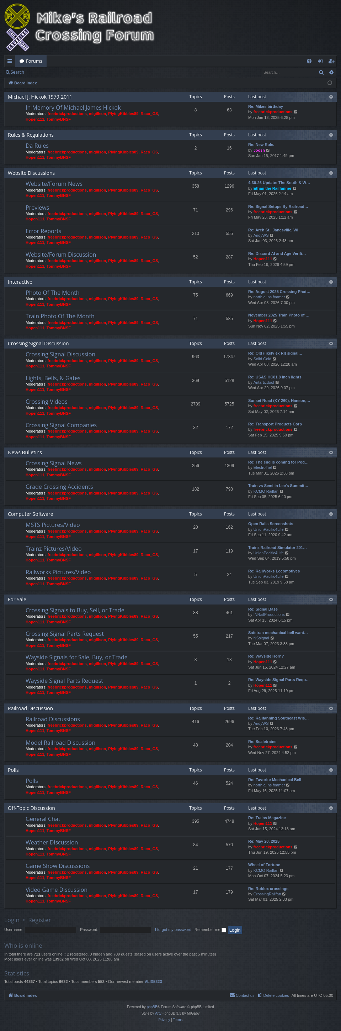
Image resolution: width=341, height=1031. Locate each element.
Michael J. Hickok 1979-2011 (40, 96)
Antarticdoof (264, 382)
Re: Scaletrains (262, 741)
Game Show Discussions (58, 866)
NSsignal (261, 638)
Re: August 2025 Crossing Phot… (279, 291)
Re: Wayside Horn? (266, 656)
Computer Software (30, 514)
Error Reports (43, 231)
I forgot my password (173, 929)
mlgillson (97, 113)
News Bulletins (25, 452)
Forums (34, 61)
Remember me (210, 929)
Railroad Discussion (30, 708)
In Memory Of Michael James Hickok (73, 107)
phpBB (152, 1007)
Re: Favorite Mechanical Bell (274, 780)
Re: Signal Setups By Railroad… (278, 206)
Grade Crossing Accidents (59, 487)
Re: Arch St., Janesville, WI (273, 230)
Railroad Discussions (53, 719)
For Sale (17, 599)
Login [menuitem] (322, 62)
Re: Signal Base (263, 609)
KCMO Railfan (266, 491)
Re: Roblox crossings (268, 888)
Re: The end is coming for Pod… (278, 462)
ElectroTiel (263, 467)
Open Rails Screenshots (270, 524)
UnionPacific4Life (269, 529)
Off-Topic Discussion (31, 808)
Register (63, 72)
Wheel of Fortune (264, 865)
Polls (13, 769)
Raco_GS (149, 113)
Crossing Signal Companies (61, 425)
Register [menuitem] (333, 62)
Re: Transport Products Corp (275, 424)
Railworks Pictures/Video (58, 572)
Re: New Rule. (261, 144)
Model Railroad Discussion (60, 743)
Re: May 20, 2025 (263, 841)
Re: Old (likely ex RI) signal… (275, 353)
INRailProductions (269, 614)
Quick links (11, 62)
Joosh (259, 150)
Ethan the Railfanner (273, 188)
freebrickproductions (67, 113)
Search (17, 72)
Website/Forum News (54, 184)
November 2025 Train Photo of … (278, 315)
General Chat (43, 819)
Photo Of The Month (53, 293)
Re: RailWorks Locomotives (274, 571)
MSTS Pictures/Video (53, 525)
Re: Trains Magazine (267, 818)
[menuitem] (309, 61)
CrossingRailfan (267, 894)
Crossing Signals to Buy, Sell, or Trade (75, 610)
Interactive (20, 281)
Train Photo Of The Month (60, 316)
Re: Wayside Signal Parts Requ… (279, 679)
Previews (37, 207)
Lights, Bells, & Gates (53, 378)
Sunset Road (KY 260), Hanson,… (279, 400)
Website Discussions (31, 172)
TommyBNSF (59, 119)
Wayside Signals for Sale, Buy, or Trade (77, 657)
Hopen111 (35, 119)
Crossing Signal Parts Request (65, 634)
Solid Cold (262, 359)
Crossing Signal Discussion (38, 343)
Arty (158, 1013)
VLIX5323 (153, 981)
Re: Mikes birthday (265, 106)
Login (39, 72)
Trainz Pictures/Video (54, 549)
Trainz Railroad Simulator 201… (277, 547)
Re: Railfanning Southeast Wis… (278, 718)
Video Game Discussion (56, 890)
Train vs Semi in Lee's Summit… (278, 485)
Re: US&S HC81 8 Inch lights (275, 377)
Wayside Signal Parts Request (64, 681)
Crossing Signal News (54, 463)
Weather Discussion (52, 842)
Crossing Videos (47, 401)
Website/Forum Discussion (61, 254)
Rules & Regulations (31, 134)
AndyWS (261, 235)
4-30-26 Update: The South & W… (279, 182)
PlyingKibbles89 (123, 113)
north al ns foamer (269, 297)
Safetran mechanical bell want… (278, 632)
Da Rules (37, 146)
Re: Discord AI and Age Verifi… (277, 253)
